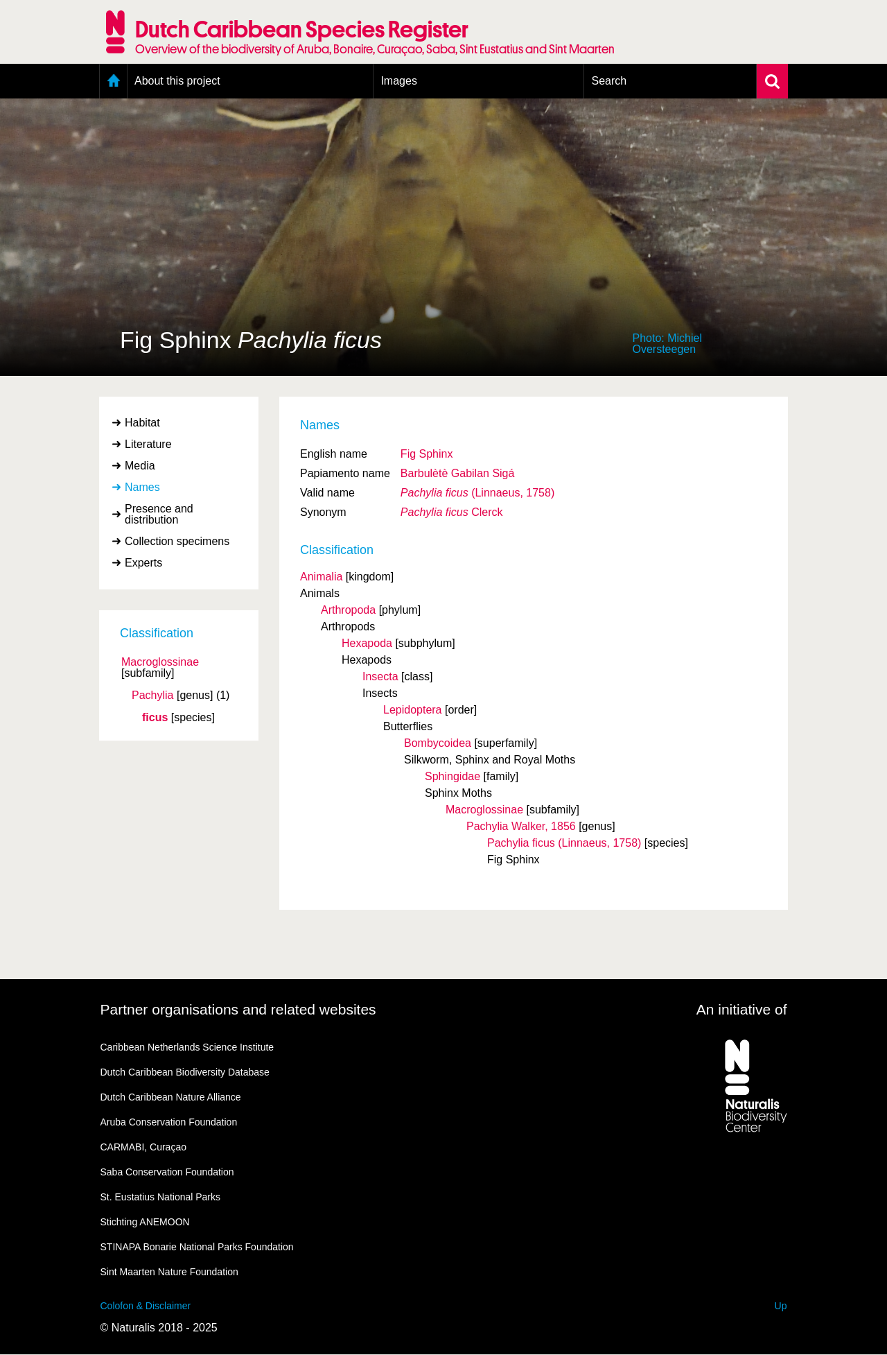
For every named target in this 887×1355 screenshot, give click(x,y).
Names (142, 487)
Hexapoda (367, 643)
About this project (177, 81)
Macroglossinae (160, 662)
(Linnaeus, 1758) (477, 493)
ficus (155, 717)
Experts (143, 563)
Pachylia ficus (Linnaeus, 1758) (564, 843)
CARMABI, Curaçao (143, 1147)
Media (140, 466)
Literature (148, 444)
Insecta (380, 676)
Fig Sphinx (427, 454)
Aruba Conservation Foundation (169, 1122)
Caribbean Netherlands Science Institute (187, 1047)
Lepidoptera (412, 710)
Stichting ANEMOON (145, 1221)
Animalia (321, 576)
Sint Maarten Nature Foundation (169, 1271)
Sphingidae (452, 776)
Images (398, 81)
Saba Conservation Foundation (167, 1171)
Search (608, 81)
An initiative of (741, 1009)
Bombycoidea (437, 743)
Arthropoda (348, 610)
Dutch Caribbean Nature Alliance (170, 1097)
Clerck (452, 512)
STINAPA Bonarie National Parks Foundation (197, 1246)
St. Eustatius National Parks (160, 1196)
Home (113, 81)
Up (781, 1305)
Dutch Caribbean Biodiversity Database (185, 1072)
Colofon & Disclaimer (145, 1305)
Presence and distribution (159, 514)
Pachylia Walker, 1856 (521, 826)
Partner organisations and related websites (238, 1009)
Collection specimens (177, 541)
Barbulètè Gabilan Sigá (458, 473)
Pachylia (152, 695)
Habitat (142, 423)
